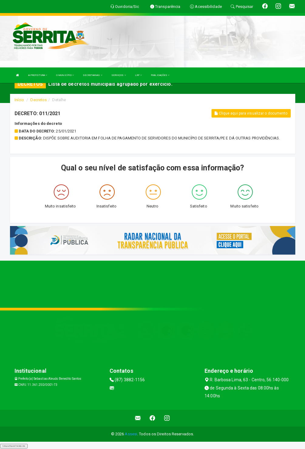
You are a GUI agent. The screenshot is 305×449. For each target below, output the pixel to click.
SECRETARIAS (92, 75)
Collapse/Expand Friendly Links (13, 446)
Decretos (38, 100)
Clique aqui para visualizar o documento (251, 113)
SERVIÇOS (118, 75)
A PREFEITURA (37, 75)
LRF (138, 75)
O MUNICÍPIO (65, 75)
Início (19, 100)
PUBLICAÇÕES (160, 75)
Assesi (131, 434)
